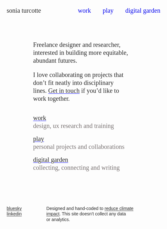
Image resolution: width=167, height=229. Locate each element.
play (108, 10)
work (84, 10)
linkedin (14, 213)
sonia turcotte (24, 10)
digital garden (142, 10)
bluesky (14, 208)
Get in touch (64, 90)
